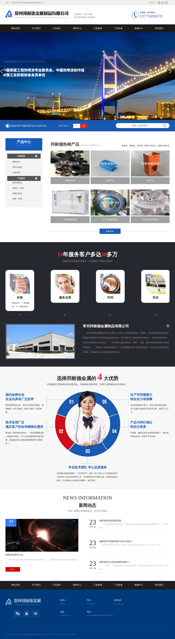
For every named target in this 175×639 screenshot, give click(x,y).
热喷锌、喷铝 (18, 188)
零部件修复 (17, 167)
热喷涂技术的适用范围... (40, 124)
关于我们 (36, 28)
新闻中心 (77, 28)
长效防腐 (16, 172)
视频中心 (138, 28)
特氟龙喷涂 (17, 193)
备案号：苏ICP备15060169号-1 (65, 634)
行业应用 (21, 156)
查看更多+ (110, 231)
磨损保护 (16, 162)
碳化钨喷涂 (17, 183)
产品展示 (56, 28)
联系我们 (159, 28)
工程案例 (97, 28)
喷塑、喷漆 (17, 199)
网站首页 (15, 28)
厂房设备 (118, 28)
